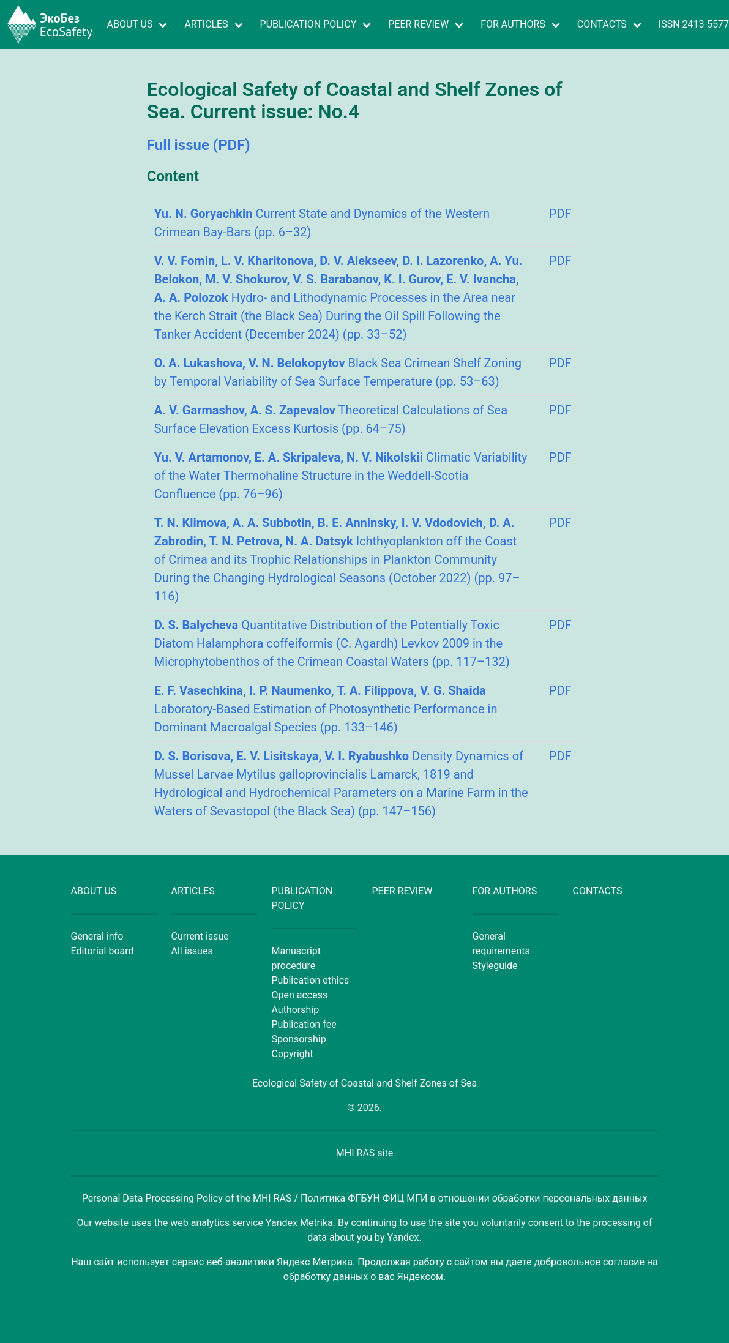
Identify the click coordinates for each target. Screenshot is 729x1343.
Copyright (292, 1054)
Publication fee (304, 1024)
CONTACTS (602, 24)
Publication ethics (311, 980)
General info (97, 936)
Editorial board (102, 951)
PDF (560, 213)
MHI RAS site (364, 1153)
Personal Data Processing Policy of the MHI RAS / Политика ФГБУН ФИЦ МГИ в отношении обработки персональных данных (365, 1198)
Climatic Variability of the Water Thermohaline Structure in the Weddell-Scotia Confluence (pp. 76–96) (341, 475)
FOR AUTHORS (512, 24)
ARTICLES (206, 24)
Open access (300, 995)
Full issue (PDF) (198, 145)
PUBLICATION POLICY (308, 24)
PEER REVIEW (418, 24)
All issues (192, 951)
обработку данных (325, 1276)
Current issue (200, 936)
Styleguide (495, 965)
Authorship (296, 1010)
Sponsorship (299, 1039)
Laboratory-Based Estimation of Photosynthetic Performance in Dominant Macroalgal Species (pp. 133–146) (326, 709)
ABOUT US (130, 24)
